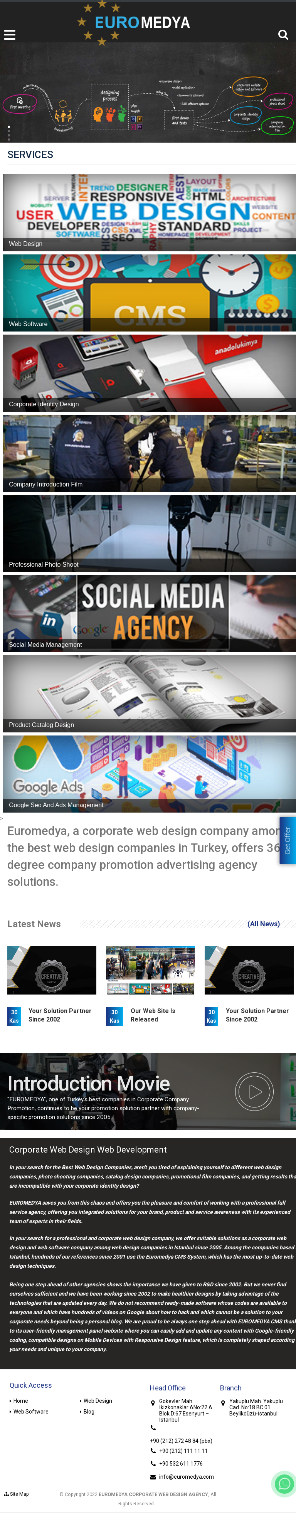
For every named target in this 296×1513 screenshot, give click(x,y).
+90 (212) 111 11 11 (183, 1451)
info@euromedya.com (186, 1477)
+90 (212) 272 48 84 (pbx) (181, 1441)
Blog (89, 1412)
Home (20, 1401)
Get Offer (288, 840)
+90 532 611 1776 (181, 1464)
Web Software (31, 1412)
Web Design (98, 1401)
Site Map (16, 1494)
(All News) (263, 924)
